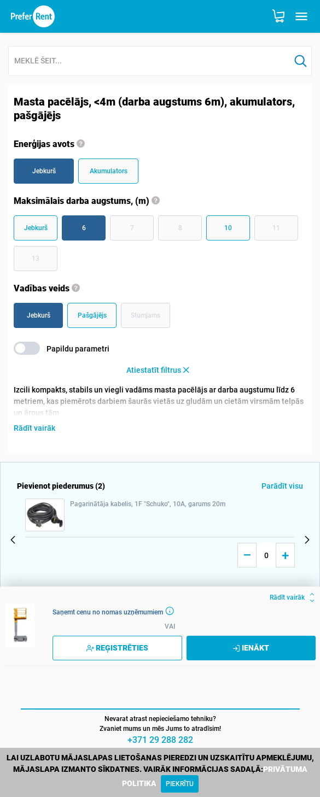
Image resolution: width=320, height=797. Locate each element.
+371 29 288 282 (160, 740)
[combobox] (149, 61)
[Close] (180, 784)
